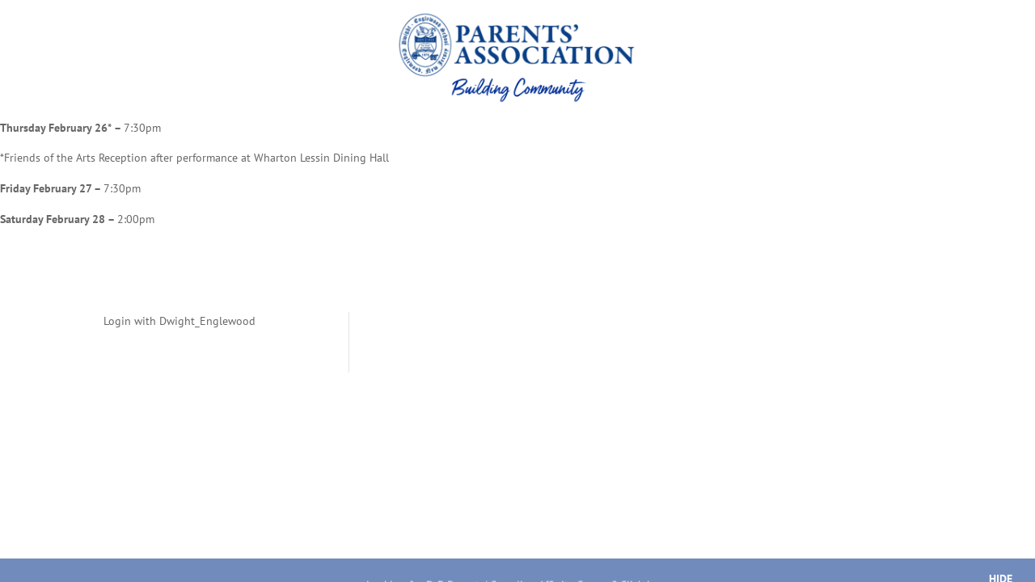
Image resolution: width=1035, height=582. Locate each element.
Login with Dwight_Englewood (180, 321)
